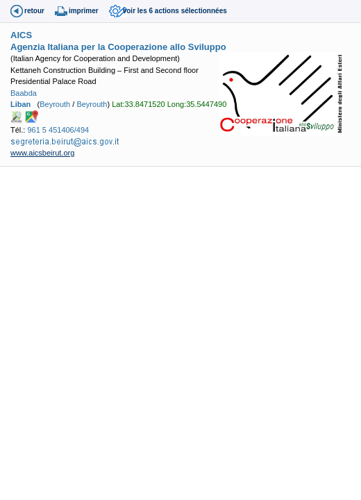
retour (34, 11)
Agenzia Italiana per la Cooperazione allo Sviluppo (118, 47)
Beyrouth (55, 104)
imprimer (84, 11)
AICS (21, 35)
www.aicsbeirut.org (42, 153)
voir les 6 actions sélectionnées (175, 11)
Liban (20, 104)
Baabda (23, 93)
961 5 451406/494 (58, 130)
